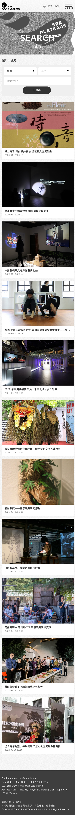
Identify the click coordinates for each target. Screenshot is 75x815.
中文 (50, 6)
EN (57, 6)
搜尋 (13, 60)
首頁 (4, 60)
